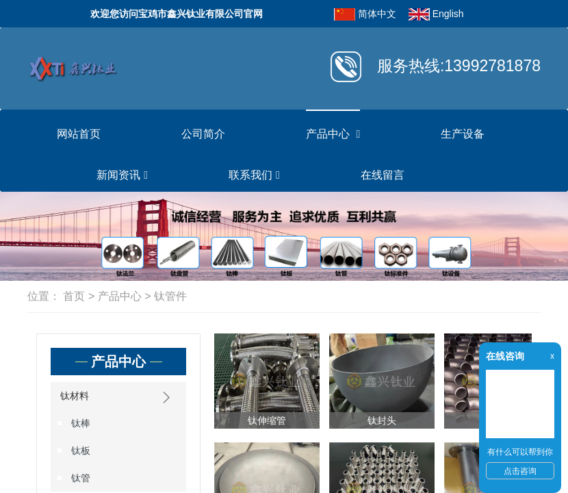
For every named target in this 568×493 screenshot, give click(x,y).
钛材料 (118, 397)
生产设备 (463, 134)
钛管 (80, 477)
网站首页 (79, 134)
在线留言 (382, 175)
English (448, 13)
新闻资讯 (122, 175)
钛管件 (170, 296)
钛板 (80, 450)
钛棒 (80, 423)
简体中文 (377, 13)
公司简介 (203, 134)
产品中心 (333, 134)
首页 (74, 296)
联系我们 (254, 175)
